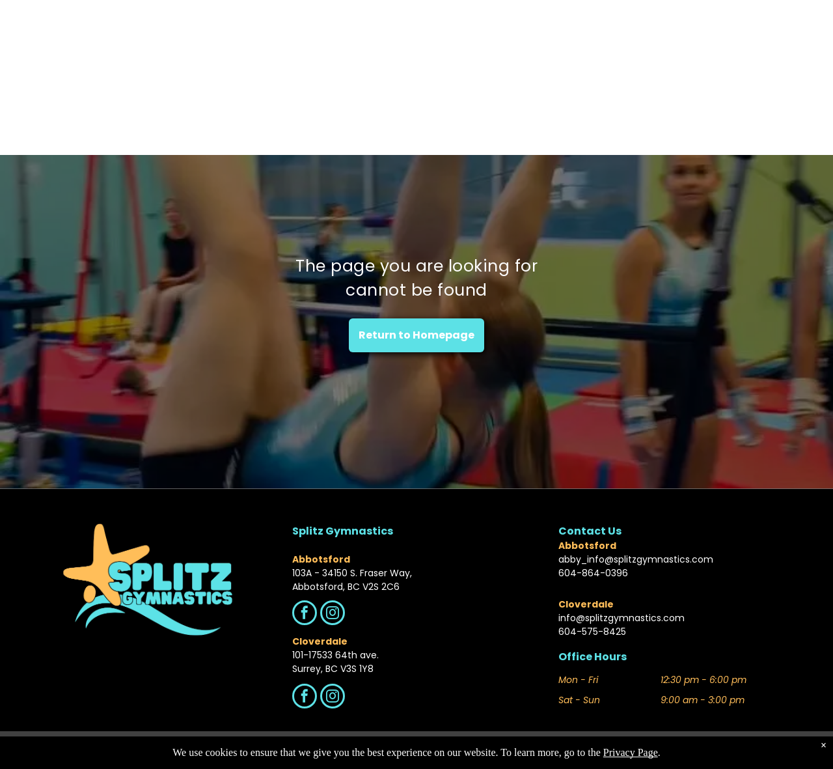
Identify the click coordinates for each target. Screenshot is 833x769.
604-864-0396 (593, 573)
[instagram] (332, 614)
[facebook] (304, 614)
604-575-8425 (592, 631)
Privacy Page (630, 752)
